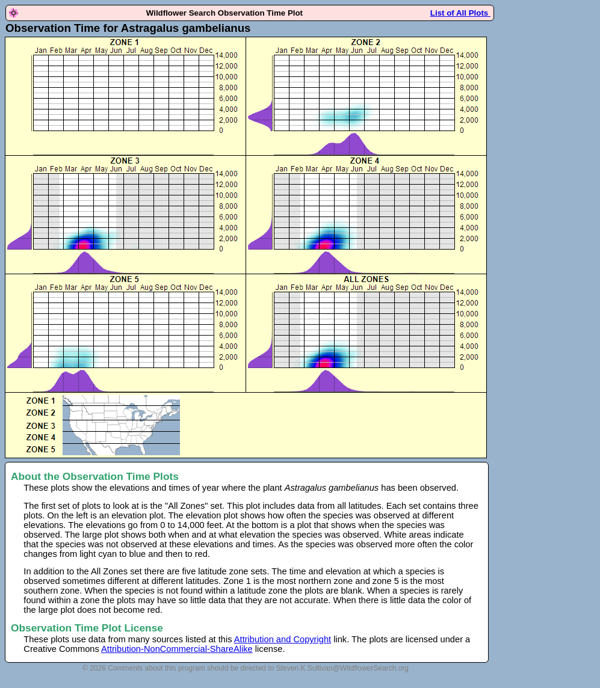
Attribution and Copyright (282, 639)
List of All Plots (460, 12)
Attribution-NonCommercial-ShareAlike (177, 649)
